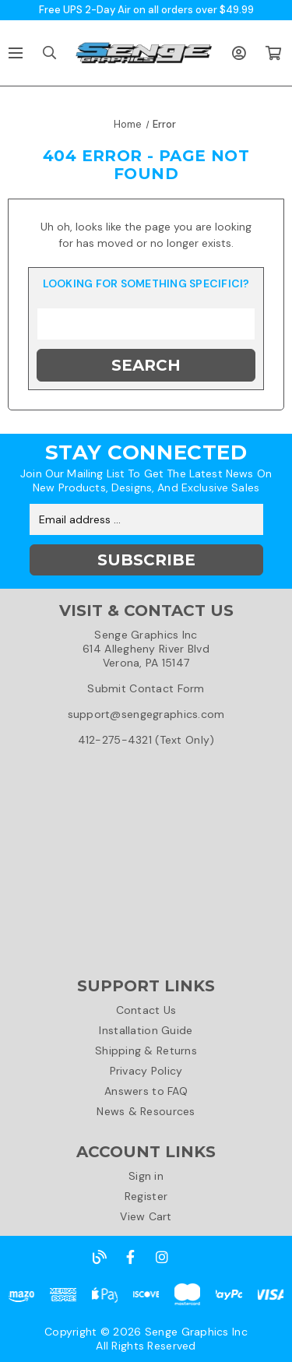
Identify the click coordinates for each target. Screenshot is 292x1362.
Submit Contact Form (145, 688)
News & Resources (146, 1111)
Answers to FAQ (146, 1091)
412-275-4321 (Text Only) (146, 740)
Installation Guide (145, 1030)
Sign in (146, 1176)
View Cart (146, 1216)
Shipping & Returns (146, 1050)
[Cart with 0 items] (272, 53)
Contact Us (146, 1010)
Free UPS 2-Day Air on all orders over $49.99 (146, 9)
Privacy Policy (146, 1071)
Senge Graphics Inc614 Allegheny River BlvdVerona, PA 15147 (146, 649)
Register (146, 1196)
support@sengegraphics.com (146, 714)
